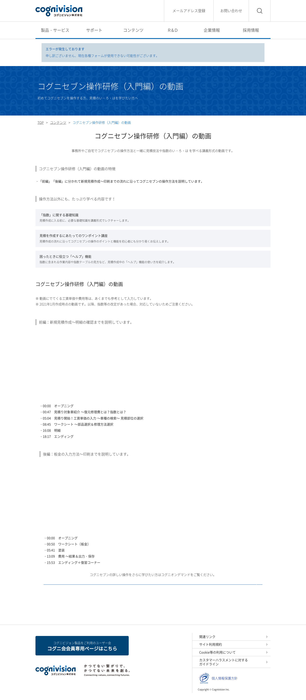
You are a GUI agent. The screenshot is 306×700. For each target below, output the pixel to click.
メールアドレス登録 (188, 10)
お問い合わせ (231, 10)
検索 (259, 10)
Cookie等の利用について (217, 652)
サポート (94, 30)
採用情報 (251, 30)
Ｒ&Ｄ (172, 30)
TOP (40, 122)
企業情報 (212, 30)
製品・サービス (55, 30)
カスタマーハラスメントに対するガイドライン (223, 661)
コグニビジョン (58, 11)
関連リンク (207, 636)
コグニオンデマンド (153, 597)
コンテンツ (133, 30)
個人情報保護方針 (225, 678)
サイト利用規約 (210, 644)
